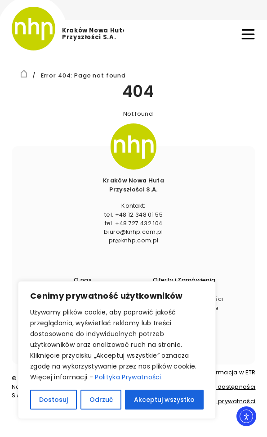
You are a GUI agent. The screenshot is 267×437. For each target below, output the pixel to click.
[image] (133, 146)
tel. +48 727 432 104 (133, 223)
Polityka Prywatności (128, 377)
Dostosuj (53, 399)
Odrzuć (101, 399)
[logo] (68, 28)
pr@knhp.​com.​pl (133, 240)
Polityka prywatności (224, 401)
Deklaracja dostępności (219, 387)
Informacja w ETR (229, 372)
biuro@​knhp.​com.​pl (133, 232)
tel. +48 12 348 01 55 (133, 214)
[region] (117, 350)
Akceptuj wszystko (164, 399)
